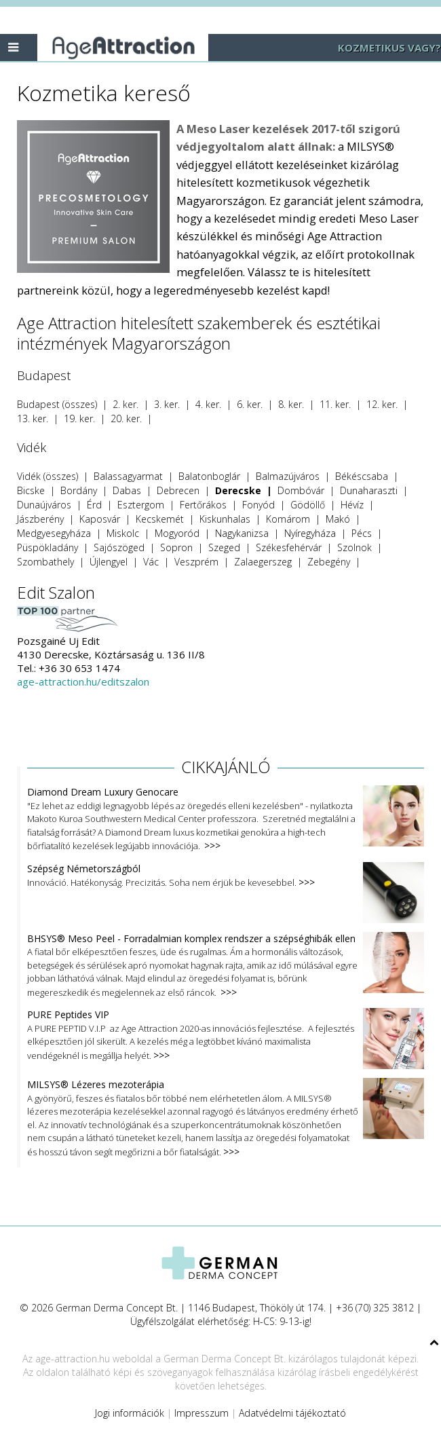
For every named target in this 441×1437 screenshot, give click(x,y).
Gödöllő (307, 504)
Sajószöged (119, 547)
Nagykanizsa (242, 533)
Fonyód (258, 504)
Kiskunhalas (224, 518)
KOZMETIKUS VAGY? (389, 47)
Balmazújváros (288, 476)
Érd (94, 504)
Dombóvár (300, 490)
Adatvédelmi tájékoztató (292, 1412)
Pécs (361, 533)
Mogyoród (177, 533)
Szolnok (354, 547)
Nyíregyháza (310, 533)
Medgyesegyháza (54, 533)
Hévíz (352, 504)
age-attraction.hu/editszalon (83, 681)
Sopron (176, 547)
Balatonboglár (209, 476)
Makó (338, 518)
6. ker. (250, 404)
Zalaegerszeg (263, 561)
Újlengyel (109, 561)
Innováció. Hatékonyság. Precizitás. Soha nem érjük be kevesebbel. (225, 876)
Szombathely (45, 561)
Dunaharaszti (369, 490)
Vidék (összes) (47, 476)
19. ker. (79, 418)
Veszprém (196, 561)
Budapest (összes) (57, 404)
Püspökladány (47, 547)
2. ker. (125, 404)
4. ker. (208, 404)
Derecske (238, 490)
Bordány (78, 490)
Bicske (31, 490)
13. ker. (32, 418)
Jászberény (40, 518)
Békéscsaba (361, 476)
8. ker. (291, 404)
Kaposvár (99, 518)
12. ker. (382, 404)
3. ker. (167, 404)
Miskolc (123, 533)
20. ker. (126, 418)
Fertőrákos (203, 504)
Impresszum (201, 1412)
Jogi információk (129, 1412)
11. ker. (335, 404)
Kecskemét (160, 518)
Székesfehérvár (289, 547)
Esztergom (140, 504)
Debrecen (178, 490)
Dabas (127, 490)
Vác (151, 561)
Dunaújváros (44, 504)
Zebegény (328, 561)
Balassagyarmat (128, 476)
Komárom (288, 518)
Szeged (224, 547)
